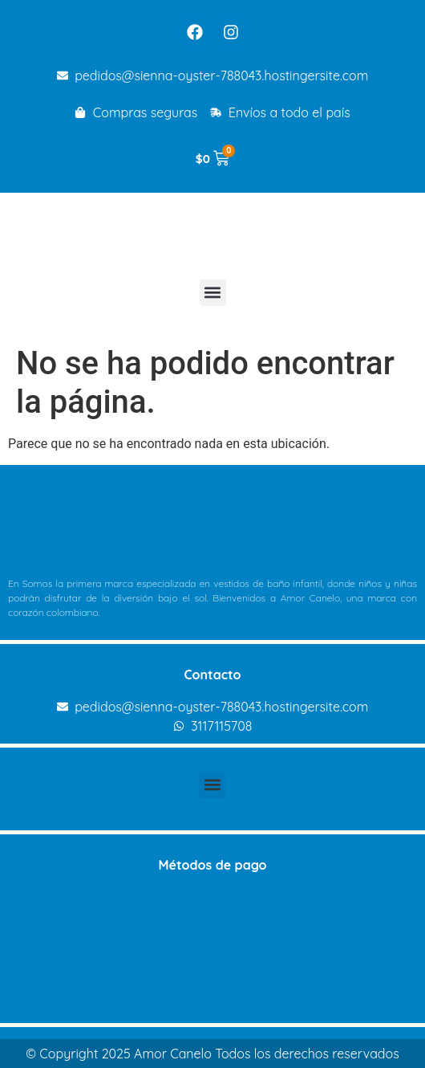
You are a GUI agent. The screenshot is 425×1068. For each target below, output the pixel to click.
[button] (213, 292)
